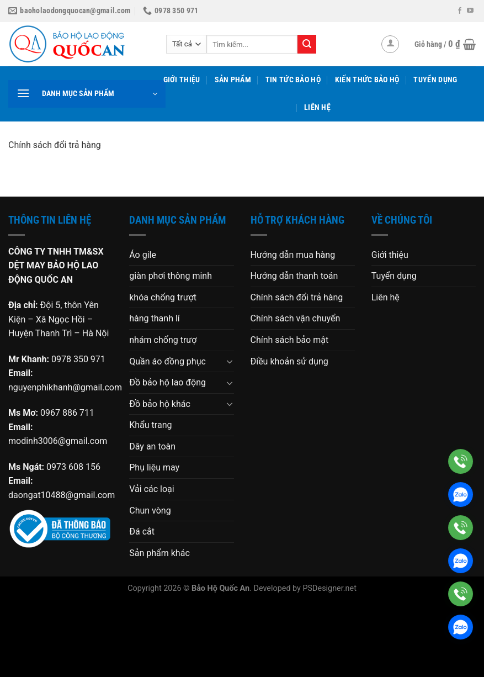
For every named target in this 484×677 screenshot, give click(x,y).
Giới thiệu (181, 79)
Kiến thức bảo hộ (367, 79)
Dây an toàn (152, 446)
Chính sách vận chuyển (296, 318)
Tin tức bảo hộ (293, 79)
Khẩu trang (150, 425)
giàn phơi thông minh (170, 276)
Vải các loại (151, 489)
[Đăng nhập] (390, 44)
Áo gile (142, 255)
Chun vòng (150, 510)
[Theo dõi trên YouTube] (470, 11)
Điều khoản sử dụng (289, 361)
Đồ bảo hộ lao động (167, 382)
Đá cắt (142, 531)
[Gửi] (306, 44)
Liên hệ (317, 107)
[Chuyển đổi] (229, 361)
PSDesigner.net (329, 588)
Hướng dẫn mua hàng (293, 255)
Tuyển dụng (435, 79)
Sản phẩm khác (159, 553)
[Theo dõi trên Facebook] (459, 11)
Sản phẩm (233, 79)
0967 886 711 (67, 413)
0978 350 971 (78, 359)
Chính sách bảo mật (290, 340)
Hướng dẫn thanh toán (294, 276)
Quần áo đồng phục (167, 361)
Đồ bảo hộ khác (159, 404)
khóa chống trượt (162, 297)
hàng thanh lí (154, 318)
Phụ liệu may (154, 467)
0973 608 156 (73, 467)
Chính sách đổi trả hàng (297, 297)
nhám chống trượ (162, 340)
